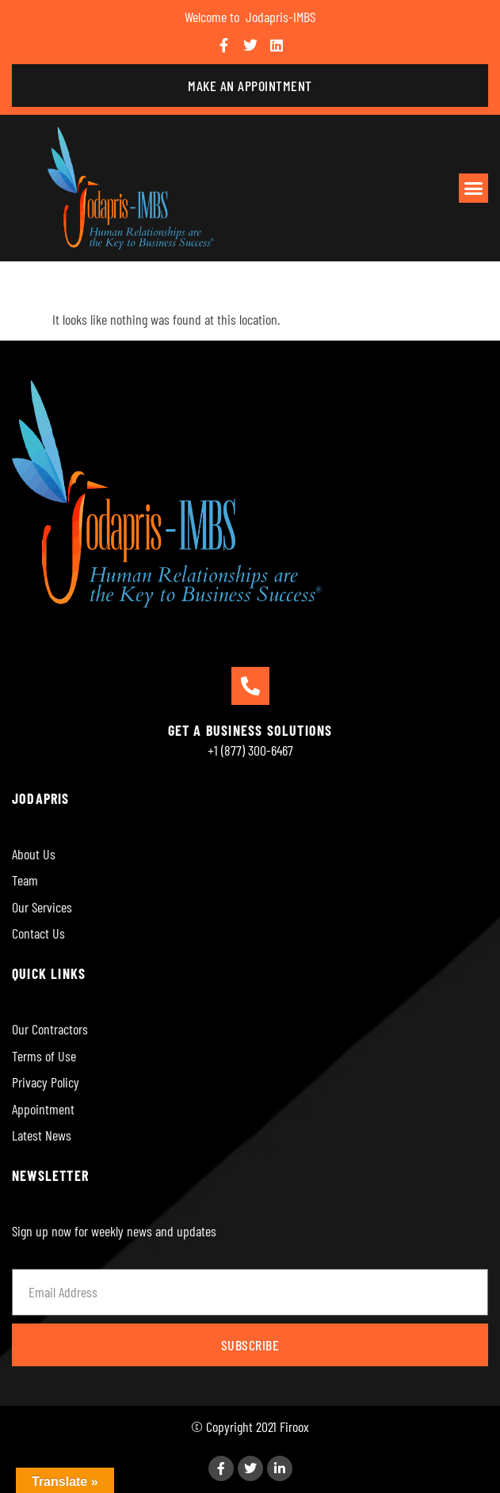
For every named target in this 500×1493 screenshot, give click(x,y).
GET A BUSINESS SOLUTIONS (250, 730)
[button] (474, 188)
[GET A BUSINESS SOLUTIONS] (250, 686)
